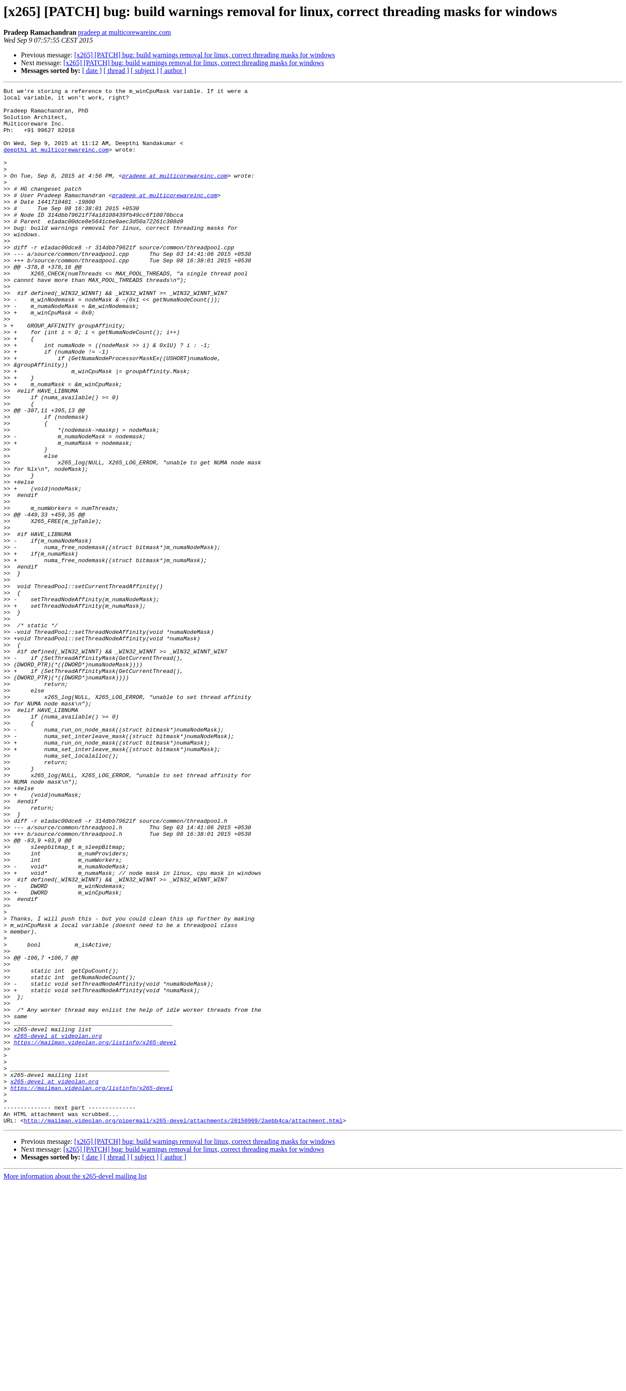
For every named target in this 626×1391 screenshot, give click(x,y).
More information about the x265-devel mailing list (75, 1383)
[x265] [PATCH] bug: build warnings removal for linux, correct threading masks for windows (204, 55)
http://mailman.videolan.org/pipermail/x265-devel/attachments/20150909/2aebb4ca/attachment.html (183, 1327)
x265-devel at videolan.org (57, 1226)
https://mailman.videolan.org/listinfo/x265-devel (94, 1234)
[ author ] (173, 70)
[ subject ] (145, 70)
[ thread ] (116, 70)
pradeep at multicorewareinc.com (124, 32)
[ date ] (92, 70)
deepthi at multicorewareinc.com (56, 162)
